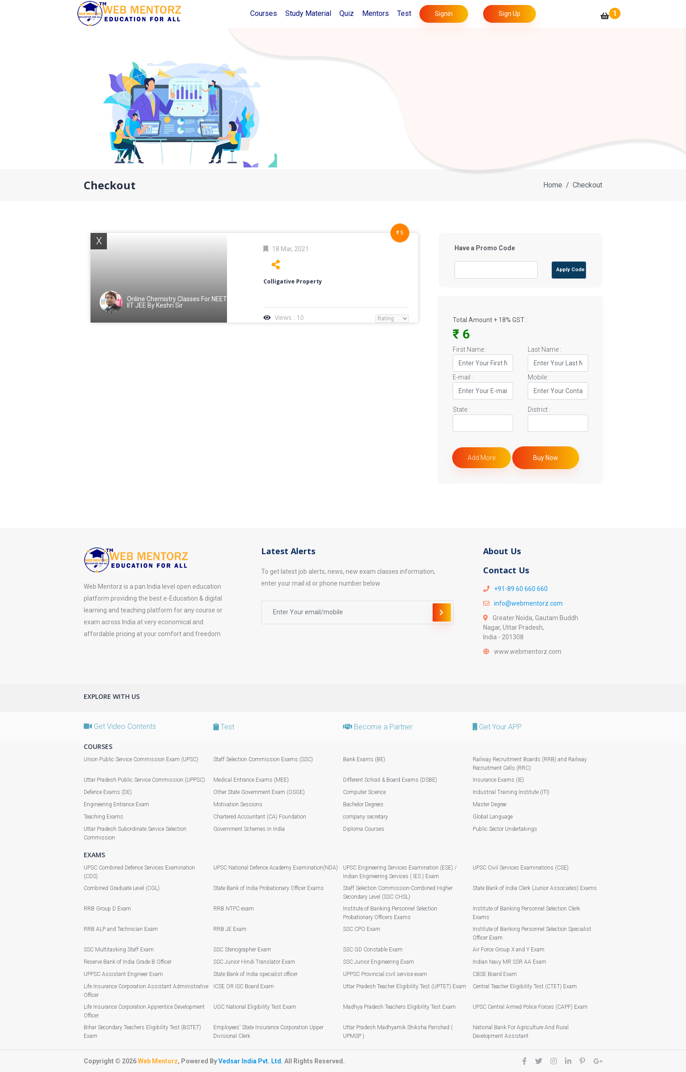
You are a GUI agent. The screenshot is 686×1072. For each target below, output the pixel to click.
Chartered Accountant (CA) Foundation (259, 817)
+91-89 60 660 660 (521, 588)
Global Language (493, 817)
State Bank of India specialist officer (255, 974)
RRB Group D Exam (107, 908)
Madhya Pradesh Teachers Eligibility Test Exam (399, 1007)
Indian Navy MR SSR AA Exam (509, 962)
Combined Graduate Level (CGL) (122, 888)
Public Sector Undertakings (505, 829)
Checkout (587, 185)
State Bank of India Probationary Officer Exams (268, 888)
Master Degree (489, 804)
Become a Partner (378, 727)
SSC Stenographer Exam (242, 949)
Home (552, 185)
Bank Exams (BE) (364, 759)
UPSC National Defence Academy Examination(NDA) (275, 868)
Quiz (346, 13)
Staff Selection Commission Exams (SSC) (263, 759)
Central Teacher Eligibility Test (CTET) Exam (525, 986)
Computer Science (364, 792)
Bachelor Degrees (363, 804)
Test (404, 13)
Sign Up (509, 13)
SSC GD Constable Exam (373, 949)
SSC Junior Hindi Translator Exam (254, 962)
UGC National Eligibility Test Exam (254, 1007)
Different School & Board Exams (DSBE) (390, 780)
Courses (263, 13)
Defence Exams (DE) (108, 792)
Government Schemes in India (249, 829)
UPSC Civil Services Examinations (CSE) (521, 868)
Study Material (308, 13)
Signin (444, 13)
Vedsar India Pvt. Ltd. (250, 1061)
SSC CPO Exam (361, 929)
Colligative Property (292, 281)
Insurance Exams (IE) (498, 780)
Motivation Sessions (237, 804)
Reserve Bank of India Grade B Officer (128, 962)
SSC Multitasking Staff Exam (119, 949)
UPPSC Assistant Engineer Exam (123, 974)
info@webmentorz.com (528, 603)
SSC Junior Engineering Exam (378, 962)
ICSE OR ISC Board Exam (243, 986)
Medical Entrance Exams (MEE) (251, 780)
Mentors (375, 13)
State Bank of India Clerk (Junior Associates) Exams (535, 888)
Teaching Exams (103, 817)
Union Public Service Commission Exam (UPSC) (141, 759)
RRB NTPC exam (233, 908)
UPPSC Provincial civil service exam (385, 974)
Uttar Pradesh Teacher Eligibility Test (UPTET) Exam (404, 986)
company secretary (365, 817)
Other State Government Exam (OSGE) (259, 792)
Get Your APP (497, 727)
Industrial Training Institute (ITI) (511, 792)
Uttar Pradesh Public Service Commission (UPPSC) (144, 780)
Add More (481, 457)
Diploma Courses (363, 829)
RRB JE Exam (230, 929)
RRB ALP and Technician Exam (121, 929)
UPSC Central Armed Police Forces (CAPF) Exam (530, 1007)
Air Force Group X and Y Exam (509, 949)
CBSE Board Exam (495, 974)
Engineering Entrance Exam (116, 804)
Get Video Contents (120, 726)
